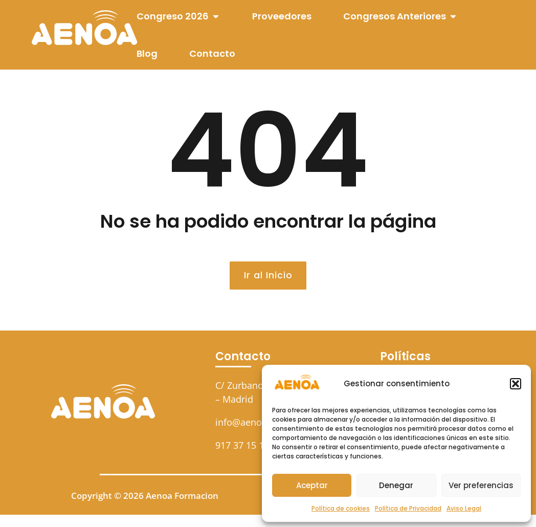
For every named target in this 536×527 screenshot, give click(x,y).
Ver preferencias (481, 485)
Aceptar (312, 485)
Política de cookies (340, 508)
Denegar (396, 485)
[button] (515, 384)
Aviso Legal (463, 508)
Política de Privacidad (408, 508)
